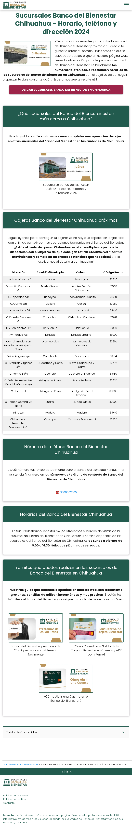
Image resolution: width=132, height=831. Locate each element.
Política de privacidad (16, 795)
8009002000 (68, 492)
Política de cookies (14, 799)
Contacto (9, 803)
